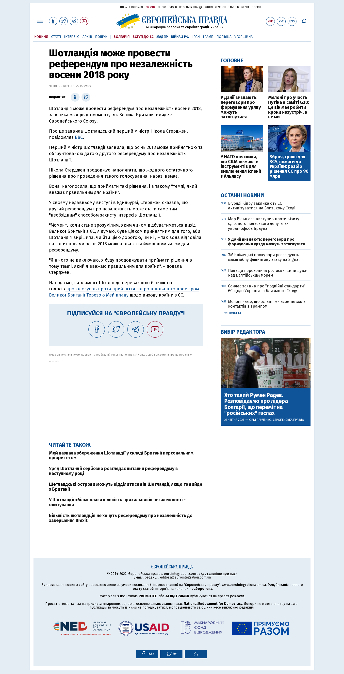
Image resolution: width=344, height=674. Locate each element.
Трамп (208, 37)
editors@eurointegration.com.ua (185, 577)
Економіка (136, 7)
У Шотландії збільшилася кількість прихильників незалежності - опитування (117, 502)
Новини (41, 37)
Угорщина (243, 37)
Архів (87, 37)
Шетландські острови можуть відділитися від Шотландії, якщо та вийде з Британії (125, 487)
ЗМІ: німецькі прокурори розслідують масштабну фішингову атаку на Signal (263, 257)
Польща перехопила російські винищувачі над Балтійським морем (269, 273)
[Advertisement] (126, 397)
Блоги (173, 7)
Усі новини (232, 313)
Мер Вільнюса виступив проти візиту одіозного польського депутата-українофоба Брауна (263, 224)
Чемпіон (220, 7)
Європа (150, 7)
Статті (56, 37)
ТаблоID (234, 7)
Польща (223, 37)
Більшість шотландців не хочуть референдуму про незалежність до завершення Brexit (121, 518)
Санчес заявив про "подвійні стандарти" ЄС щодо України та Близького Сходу (267, 288)
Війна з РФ (180, 37)
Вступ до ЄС (142, 37)
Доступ (256, 7)
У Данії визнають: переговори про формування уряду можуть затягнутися (241, 107)
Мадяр (162, 37)
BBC (79, 137)
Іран (196, 37)
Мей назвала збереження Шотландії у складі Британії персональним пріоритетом (121, 455)
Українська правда (96, 7)
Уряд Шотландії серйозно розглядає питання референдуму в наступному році (113, 471)
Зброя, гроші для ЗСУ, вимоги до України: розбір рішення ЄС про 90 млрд (289, 167)
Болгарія (122, 37)
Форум (162, 7)
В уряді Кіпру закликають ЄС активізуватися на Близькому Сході (262, 205)
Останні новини (242, 195)
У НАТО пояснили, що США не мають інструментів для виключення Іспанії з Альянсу (241, 167)
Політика (121, 7)
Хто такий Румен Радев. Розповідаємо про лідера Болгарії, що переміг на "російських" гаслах (256, 404)
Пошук (101, 37)
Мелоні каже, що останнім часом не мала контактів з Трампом (267, 304)
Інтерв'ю (72, 37)
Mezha (245, 7)
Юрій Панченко (260, 420)
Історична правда (190, 7)
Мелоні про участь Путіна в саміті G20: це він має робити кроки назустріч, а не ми (288, 107)
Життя (209, 7)
